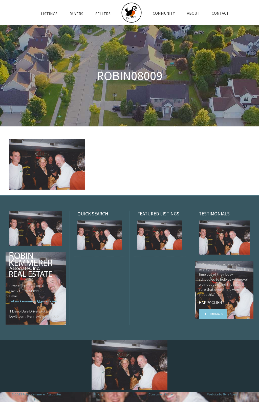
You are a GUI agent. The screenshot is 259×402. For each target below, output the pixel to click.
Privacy (98, 394)
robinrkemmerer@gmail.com (33, 301)
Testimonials (213, 314)
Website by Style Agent (222, 394)
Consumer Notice (160, 394)
